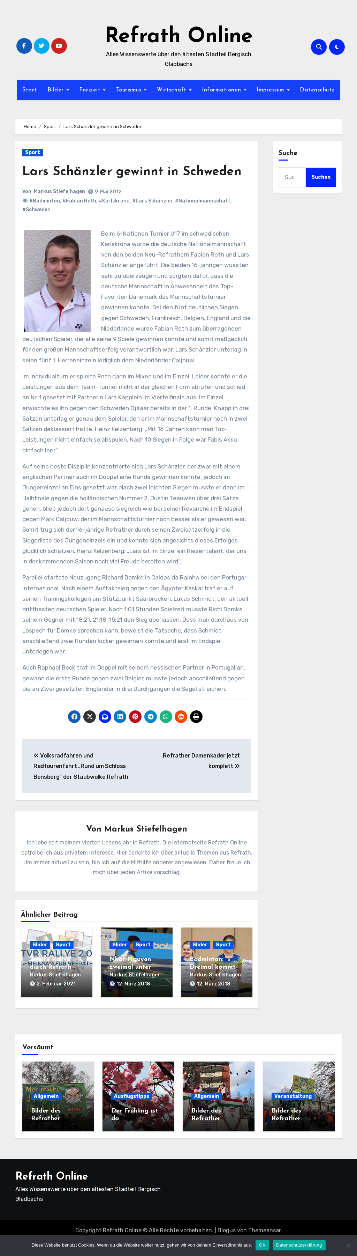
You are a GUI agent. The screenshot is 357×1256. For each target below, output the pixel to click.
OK (262, 1245)
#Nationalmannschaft (202, 218)
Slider (39, 962)
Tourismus (129, 90)
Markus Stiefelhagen (59, 209)
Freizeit (90, 90)
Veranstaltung (293, 1112)
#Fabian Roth (79, 218)
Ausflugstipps (131, 1112)
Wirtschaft (173, 90)
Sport (32, 152)
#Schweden (36, 227)
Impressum (271, 90)
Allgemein (46, 1112)
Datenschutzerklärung (299, 1245)
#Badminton (44, 218)
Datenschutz (317, 90)
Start (29, 90)
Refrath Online (179, 37)
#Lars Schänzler (152, 218)
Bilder (56, 90)
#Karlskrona (114, 218)
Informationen (222, 90)
